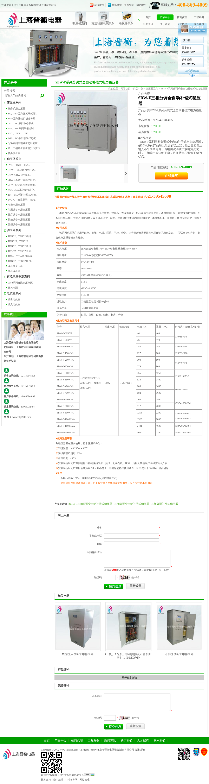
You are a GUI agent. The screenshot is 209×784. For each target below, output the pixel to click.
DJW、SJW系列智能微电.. (22, 184)
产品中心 (165, 17)
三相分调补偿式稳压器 (164, 503)
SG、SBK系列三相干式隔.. (22, 113)
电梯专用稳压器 (16, 204)
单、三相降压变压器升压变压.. (24, 148)
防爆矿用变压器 (16, 108)
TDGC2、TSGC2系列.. (20, 236)
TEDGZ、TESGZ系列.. (20, 251)
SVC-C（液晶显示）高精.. (22, 199)
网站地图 (141, 5)
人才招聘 (182, 24)
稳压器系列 (14, 158)
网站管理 (85, 779)
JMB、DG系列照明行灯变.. (22, 138)
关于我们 (165, 24)
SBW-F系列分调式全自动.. (22, 179)
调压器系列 (84, 23)
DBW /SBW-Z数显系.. (19, 174)
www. (15, 417)
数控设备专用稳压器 (19, 219)
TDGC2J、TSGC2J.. (18, 241)
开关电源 (13, 287)
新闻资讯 (148, 24)
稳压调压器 (14, 271)
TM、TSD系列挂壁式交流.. (22, 194)
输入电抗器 (14, 304)
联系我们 (199, 24)
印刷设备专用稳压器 (19, 209)
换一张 (135, 577)
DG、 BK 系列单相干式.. (21, 123)
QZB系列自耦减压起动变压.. (23, 143)
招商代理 (182, 17)
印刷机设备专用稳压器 (179, 654)
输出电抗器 (14, 299)
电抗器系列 (131, 23)
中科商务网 (71, 779)
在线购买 (171, 176)
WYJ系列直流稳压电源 (20, 282)
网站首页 (125, 88)
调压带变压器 (15, 266)
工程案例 (199, 17)
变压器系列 (14, 102)
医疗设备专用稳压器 (19, 214)
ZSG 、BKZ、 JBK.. (18, 133)
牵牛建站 (58, 779)
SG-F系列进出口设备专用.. (22, 118)
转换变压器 (14, 153)
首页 (148, 17)
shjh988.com (24, 417)
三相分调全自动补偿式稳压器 (131, 503)
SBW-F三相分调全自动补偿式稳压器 (90, 503)
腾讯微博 (117, 5)
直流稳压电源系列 (107, 23)
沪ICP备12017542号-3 (72, 775)
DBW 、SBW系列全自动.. (22, 170)
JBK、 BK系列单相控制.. (21, 128)
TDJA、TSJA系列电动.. (20, 256)
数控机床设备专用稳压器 (77, 654)
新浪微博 (99, 5)
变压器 (186, 40)
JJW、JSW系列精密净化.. (21, 189)
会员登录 (129, 5)
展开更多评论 (129, 677)
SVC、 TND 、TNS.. (19, 165)
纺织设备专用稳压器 (19, 224)
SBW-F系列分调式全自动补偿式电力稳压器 (184, 88)
